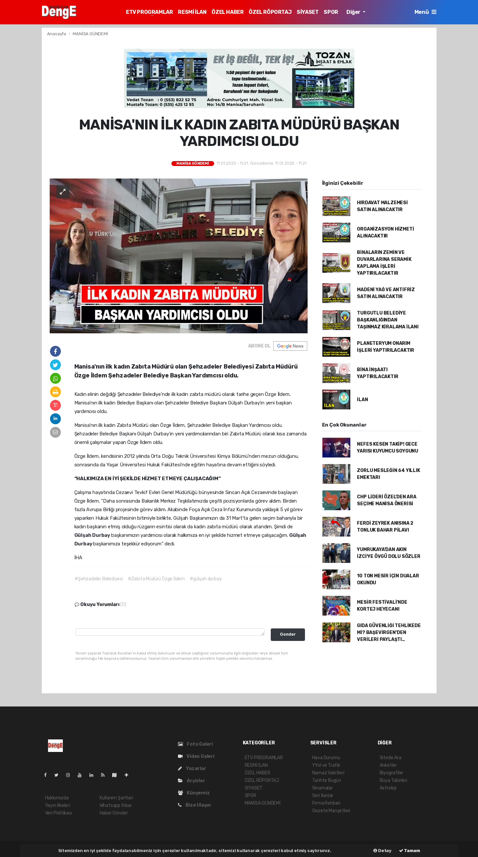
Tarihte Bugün (326, 780)
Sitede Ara (390, 757)
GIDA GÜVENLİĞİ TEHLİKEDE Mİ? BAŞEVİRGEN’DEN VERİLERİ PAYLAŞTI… (388, 632)
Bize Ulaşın (194, 805)
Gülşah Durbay (92, 535)
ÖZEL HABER (227, 12)
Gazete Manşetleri (331, 811)
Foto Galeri (195, 744)
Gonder (288, 634)
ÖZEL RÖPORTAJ (270, 12)
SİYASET (307, 12)
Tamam (409, 850)
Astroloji (388, 788)
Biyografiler (392, 773)
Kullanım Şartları (116, 798)
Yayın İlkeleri (57, 805)
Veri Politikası (58, 813)
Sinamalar (322, 788)
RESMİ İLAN (192, 12)
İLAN (362, 399)
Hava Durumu (326, 757)
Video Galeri (196, 756)
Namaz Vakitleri (328, 773)
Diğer (354, 12)
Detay (382, 850)
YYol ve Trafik (326, 765)
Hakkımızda (57, 798)
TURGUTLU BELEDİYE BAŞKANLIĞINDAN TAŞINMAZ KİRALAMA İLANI (387, 320)
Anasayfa (57, 33)
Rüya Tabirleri (393, 780)
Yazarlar (192, 768)
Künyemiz (194, 793)
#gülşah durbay (206, 579)
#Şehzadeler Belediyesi (99, 579)
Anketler (388, 765)
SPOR (331, 12)
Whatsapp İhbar (116, 805)
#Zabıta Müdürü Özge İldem (156, 579)
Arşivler (191, 781)
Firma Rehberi (326, 803)
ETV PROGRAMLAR (149, 12)
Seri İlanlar (323, 795)
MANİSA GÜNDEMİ (90, 33)
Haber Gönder (114, 813)
